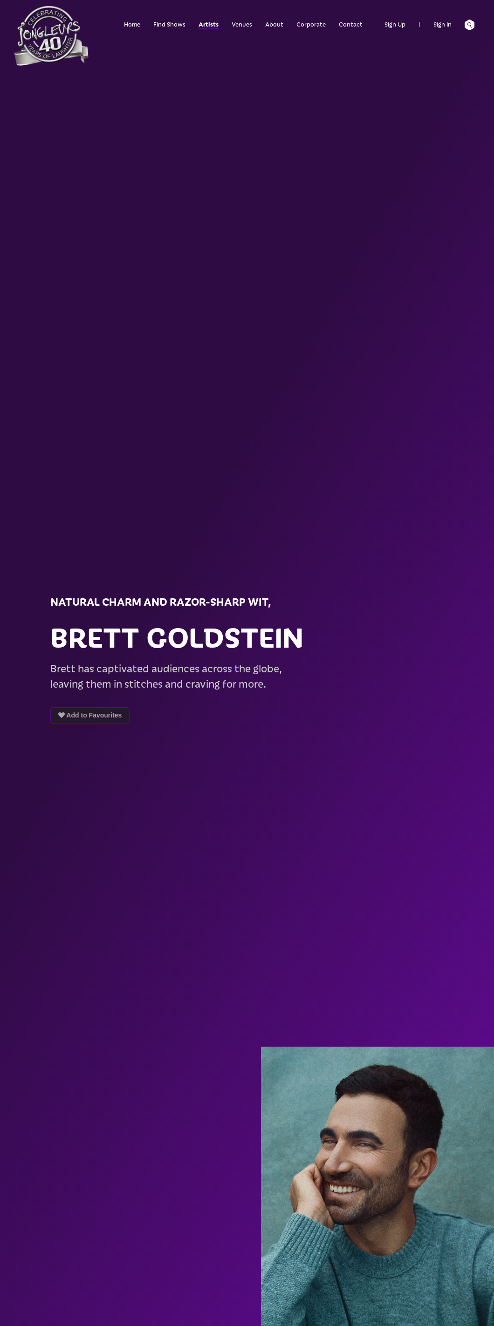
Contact (351, 24)
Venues (242, 24)
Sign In (442, 24)
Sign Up (394, 24)
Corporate (311, 24)
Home (132, 24)
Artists (209, 24)
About (274, 24)
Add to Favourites (90, 715)
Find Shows (169, 24)
